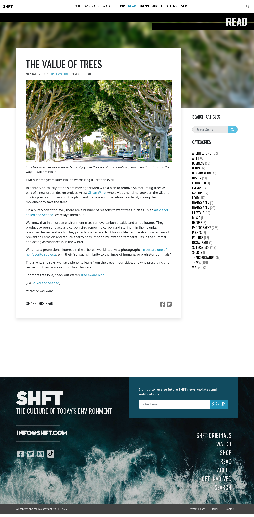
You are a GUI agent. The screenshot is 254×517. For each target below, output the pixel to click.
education (201, 183)
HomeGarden (202, 202)
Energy (200, 188)
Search (223, 487)
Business (201, 163)
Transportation (206, 257)
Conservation (58, 74)
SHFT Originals (87, 6)
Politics (200, 237)
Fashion (200, 193)
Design (199, 178)
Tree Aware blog (93, 275)
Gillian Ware (97, 192)
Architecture (205, 153)
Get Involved (176, 6)
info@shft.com (41, 433)
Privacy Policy (197, 509)
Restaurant (202, 242)
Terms (215, 509)
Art (198, 158)
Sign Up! (219, 404)
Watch (108, 6)
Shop (121, 6)
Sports (199, 252)
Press (144, 6)
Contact (230, 509)
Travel (200, 262)
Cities (198, 168)
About (157, 6)
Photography (205, 227)
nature (199, 222)
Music (198, 217)
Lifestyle (201, 212)
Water (199, 267)
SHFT (8, 7)
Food (198, 197)
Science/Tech (204, 247)
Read (132, 6)
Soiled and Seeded (45, 283)
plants (199, 232)
